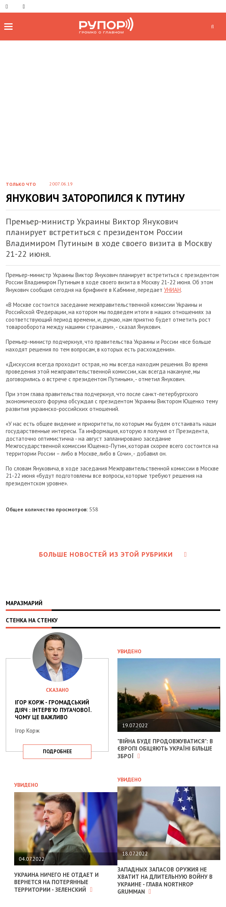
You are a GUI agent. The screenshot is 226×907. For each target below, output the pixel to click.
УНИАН (172, 289)
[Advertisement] (113, 116)
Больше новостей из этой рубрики (113, 554)
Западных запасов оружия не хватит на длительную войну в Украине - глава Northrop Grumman (165, 881)
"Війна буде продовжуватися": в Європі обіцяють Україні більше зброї (165, 749)
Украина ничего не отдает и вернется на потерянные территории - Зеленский (56, 882)
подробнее (57, 751)
